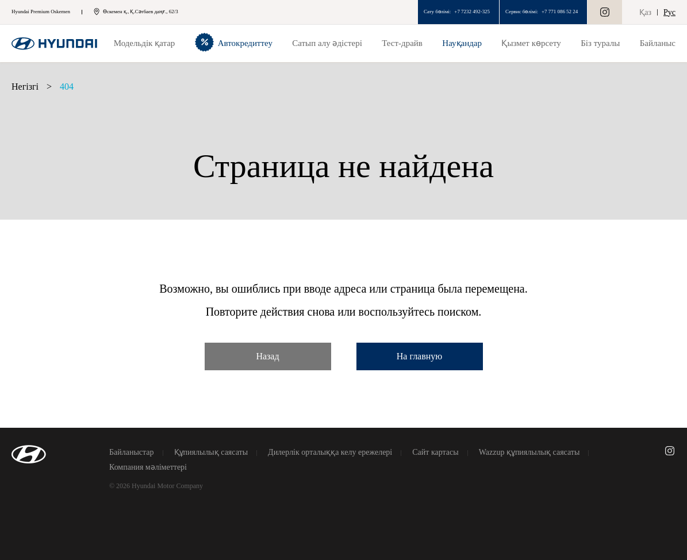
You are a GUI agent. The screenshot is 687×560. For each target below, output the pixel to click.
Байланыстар (131, 452)
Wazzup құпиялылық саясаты (529, 452)
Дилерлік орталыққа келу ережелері (330, 452)
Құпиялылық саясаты (211, 452)
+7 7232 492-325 (472, 11)
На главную (420, 356)
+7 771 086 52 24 (560, 11)
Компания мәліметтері (148, 467)
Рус (669, 12)
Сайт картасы (435, 452)
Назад (267, 356)
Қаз (645, 12)
